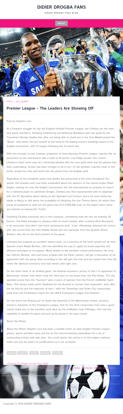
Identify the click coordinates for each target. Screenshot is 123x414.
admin (24, 101)
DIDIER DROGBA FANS (61, 7)
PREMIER (45, 353)
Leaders (22, 353)
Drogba (12, 353)
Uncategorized (73, 387)
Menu (61, 23)
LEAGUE (34, 353)
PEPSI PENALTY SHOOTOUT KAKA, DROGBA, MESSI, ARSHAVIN (77, 368)
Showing (57, 353)
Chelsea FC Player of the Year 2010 (28, 364)
